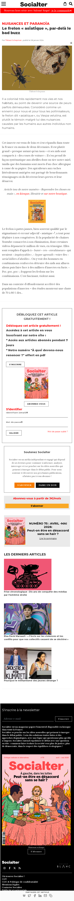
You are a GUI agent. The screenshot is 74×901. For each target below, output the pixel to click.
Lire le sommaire (48, 538)
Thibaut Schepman (13, 40)
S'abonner (24, 485)
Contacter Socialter (12, 887)
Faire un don (48, 485)
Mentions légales (10, 884)
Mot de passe (14, 422)
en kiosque (22, 193)
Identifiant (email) (17, 412)
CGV (4, 879)
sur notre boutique (55, 193)
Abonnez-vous (36, 404)
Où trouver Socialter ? (13, 876)
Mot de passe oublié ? (58, 431)
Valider (14, 433)
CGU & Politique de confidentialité (20, 882)
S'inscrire (15, 364)
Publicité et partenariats (14, 890)
